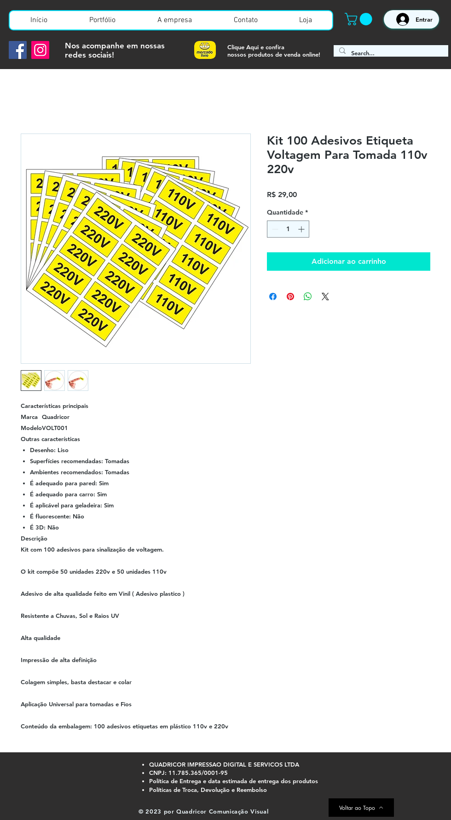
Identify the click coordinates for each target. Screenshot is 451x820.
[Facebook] (18, 50)
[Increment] (302, 229)
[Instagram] (40, 50)
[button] (360, 19)
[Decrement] (274, 229)
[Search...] (390, 53)
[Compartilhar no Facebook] (272, 296)
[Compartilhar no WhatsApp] (307, 296)
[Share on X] (325, 296)
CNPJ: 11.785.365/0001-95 (188, 772)
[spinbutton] (288, 229)
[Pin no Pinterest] (290, 296)
